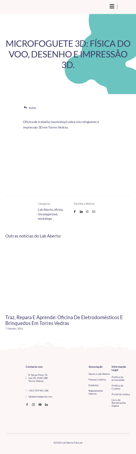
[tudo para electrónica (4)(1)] (10, 420)
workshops (45, 218)
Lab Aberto (45, 209)
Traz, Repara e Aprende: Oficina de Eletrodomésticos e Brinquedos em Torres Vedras (64, 320)
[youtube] (40, 404)
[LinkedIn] (81, 211)
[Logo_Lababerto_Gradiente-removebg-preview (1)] (19, 7)
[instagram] (33, 404)
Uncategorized (47, 214)
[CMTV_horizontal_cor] (10, 413)
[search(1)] (106, 6)
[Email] (93, 211)
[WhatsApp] (87, 211)
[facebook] (27, 404)
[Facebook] (75, 211)
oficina (58, 209)
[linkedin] (46, 404)
